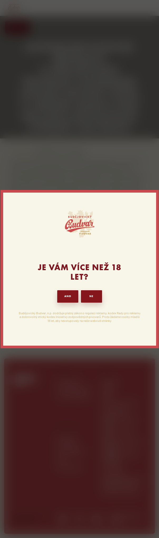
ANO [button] (67, 296)
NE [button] (91, 296)
